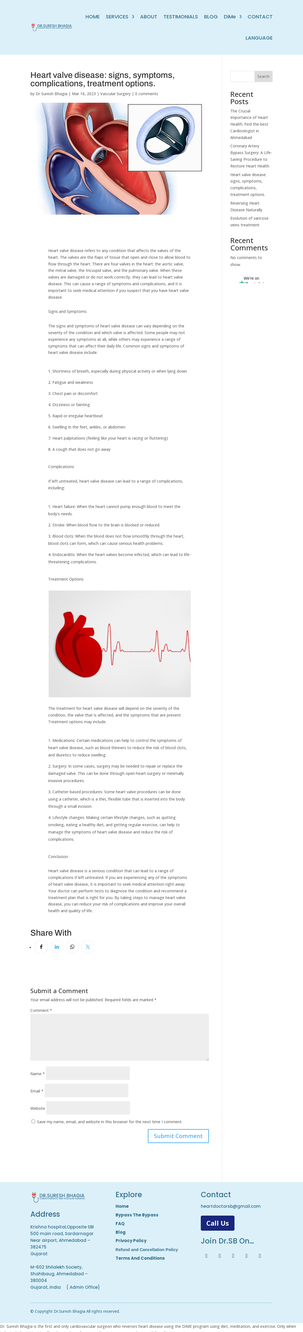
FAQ (120, 1223)
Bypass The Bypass (137, 1215)
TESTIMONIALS (180, 16)
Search (263, 76)
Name (37, 1073)
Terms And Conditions (140, 1258)
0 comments (146, 93)
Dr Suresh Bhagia (51, 93)
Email (36, 1091)
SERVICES (117, 16)
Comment (41, 1010)
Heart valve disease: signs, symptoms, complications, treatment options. (102, 79)
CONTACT (260, 16)
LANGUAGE (259, 37)
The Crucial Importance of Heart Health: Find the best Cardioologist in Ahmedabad (249, 124)
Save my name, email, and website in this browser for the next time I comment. (109, 1121)
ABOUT (148, 16)
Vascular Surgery (115, 93)
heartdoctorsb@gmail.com (231, 1206)
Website (37, 1108)
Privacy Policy (131, 1241)
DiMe (230, 16)
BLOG (211, 16)
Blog (121, 1232)
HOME (92, 16)
